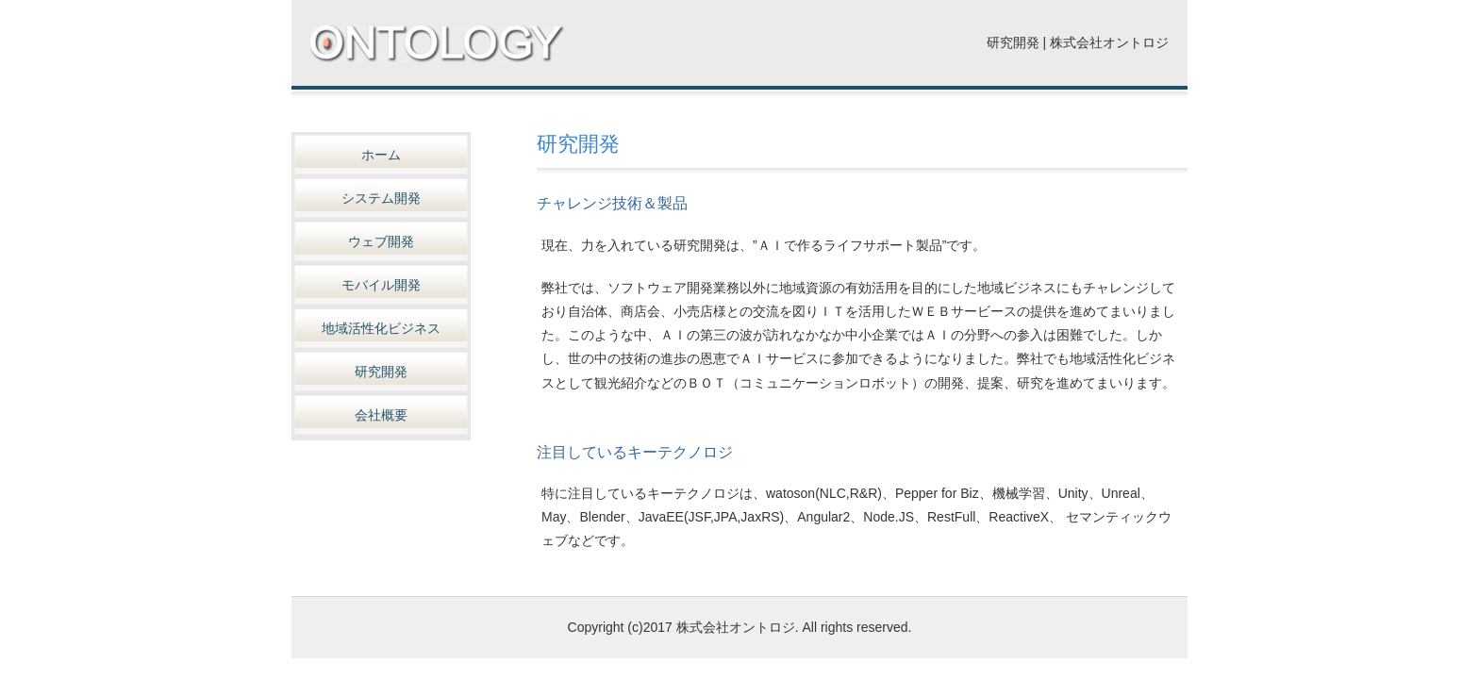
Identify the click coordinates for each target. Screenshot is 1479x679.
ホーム (381, 154)
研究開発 (381, 371)
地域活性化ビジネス (381, 328)
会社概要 (381, 414)
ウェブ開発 (381, 241)
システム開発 (381, 198)
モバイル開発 (381, 284)
